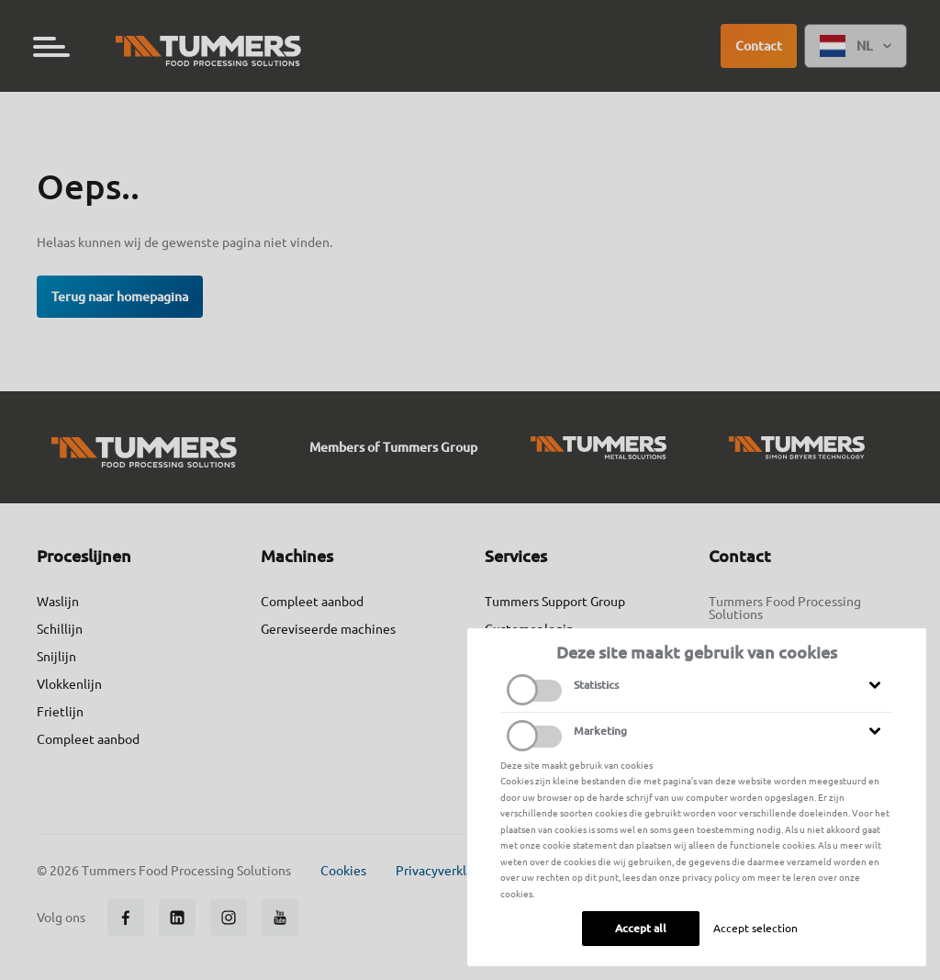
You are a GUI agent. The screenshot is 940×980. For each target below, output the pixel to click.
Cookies (343, 870)
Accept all (640, 928)
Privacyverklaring (446, 870)
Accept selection (755, 928)
